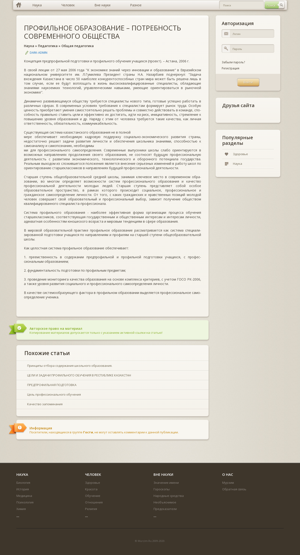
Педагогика (48, 46)
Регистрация (230, 68)
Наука (29, 46)
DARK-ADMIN (38, 53)
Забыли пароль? (233, 62)
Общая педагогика (77, 46)
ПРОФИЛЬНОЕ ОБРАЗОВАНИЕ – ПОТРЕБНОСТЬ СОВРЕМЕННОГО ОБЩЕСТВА (102, 32)
